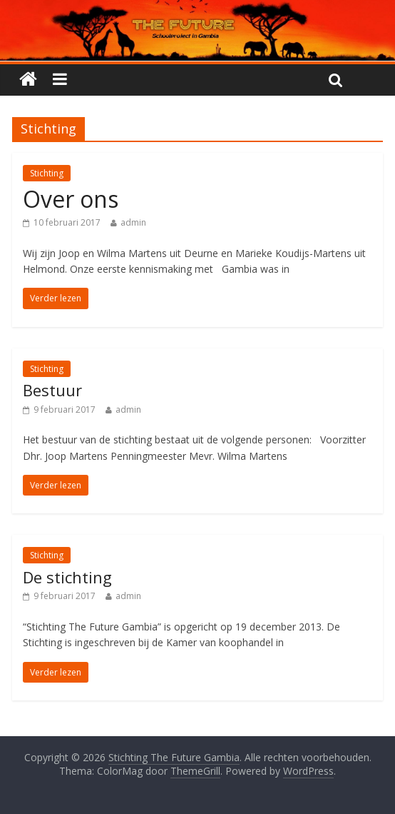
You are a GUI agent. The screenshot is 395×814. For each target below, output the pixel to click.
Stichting (46, 173)
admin (133, 222)
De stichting (67, 577)
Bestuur (52, 390)
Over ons (70, 199)
